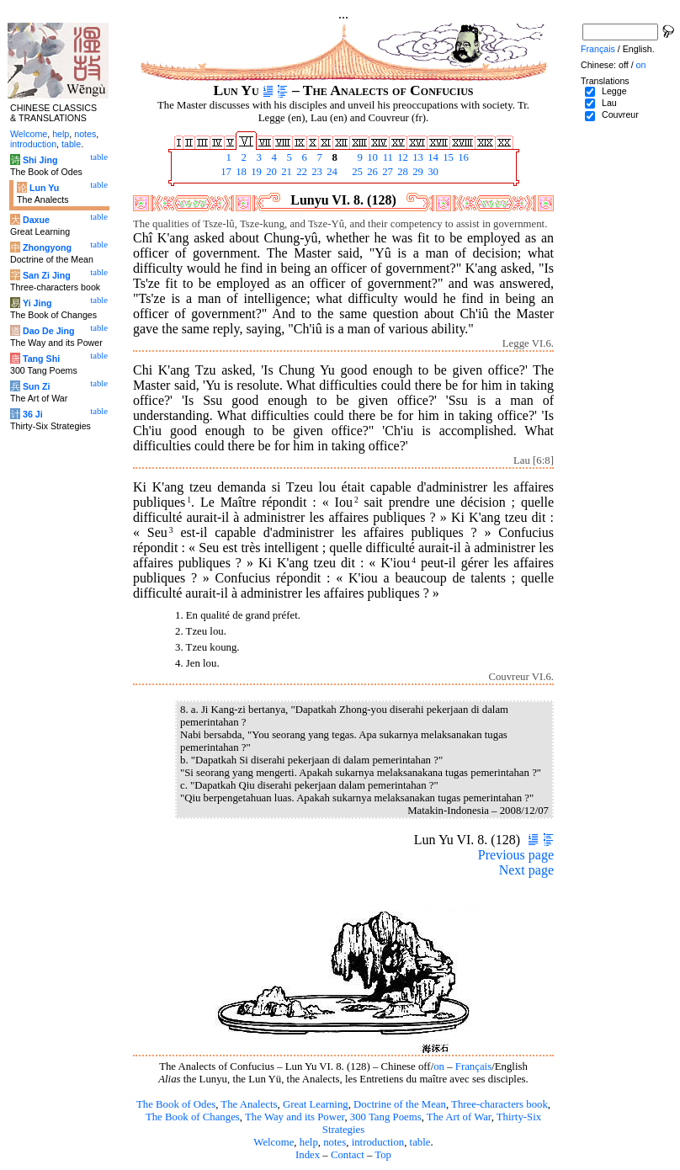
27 (386, 172)
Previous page (516, 855)
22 (300, 172)
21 (285, 172)
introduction (378, 1142)
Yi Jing (37, 303)
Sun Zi (36, 386)
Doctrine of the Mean (399, 1104)
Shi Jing (40, 160)
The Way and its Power (294, 1117)
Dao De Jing (49, 331)
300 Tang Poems (386, 1117)
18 (240, 172)
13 (416, 157)
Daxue (36, 220)
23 (315, 172)
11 (386, 157)
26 (371, 172)
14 (431, 157)
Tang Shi (41, 359)
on (438, 1066)
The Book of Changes (193, 1117)
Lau (609, 103)
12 (401, 157)
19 (255, 172)
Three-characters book (499, 1104)
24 (330, 172)
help (309, 1142)
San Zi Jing (47, 275)
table (420, 1142)
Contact (347, 1155)
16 (462, 157)
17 (224, 172)
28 (401, 172)
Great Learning (315, 1104)
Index (307, 1155)
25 (356, 172)
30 (431, 172)
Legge (614, 91)
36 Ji (33, 414)
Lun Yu (44, 188)
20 (270, 172)
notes (334, 1142)
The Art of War (459, 1117)
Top (383, 1155)
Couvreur (620, 114)
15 (447, 157)
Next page (526, 870)
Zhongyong (47, 247)
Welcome (273, 1142)
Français (473, 1066)
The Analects (248, 1104)
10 (371, 157)
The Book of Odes (175, 1104)
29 (416, 172)
